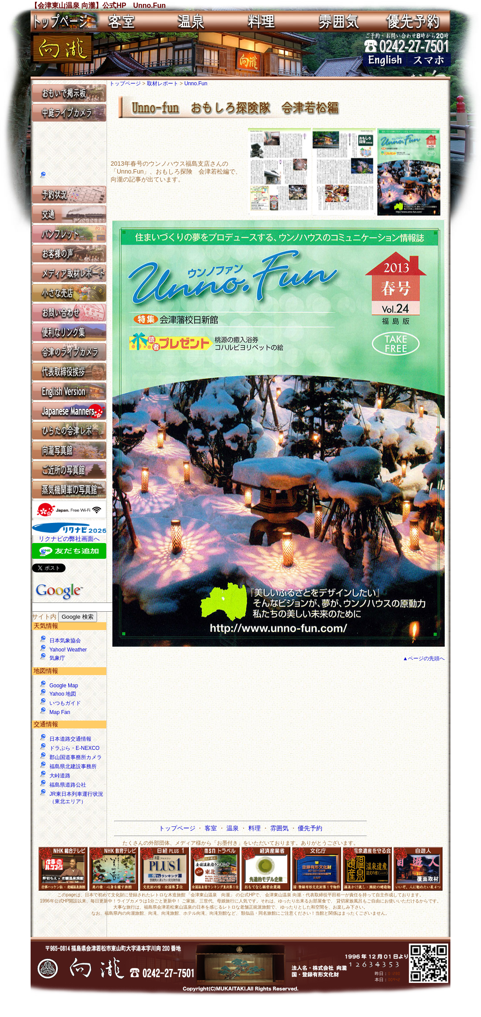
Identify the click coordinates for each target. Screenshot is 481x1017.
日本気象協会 (65, 640)
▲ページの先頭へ (424, 658)
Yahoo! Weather (68, 650)
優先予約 (310, 828)
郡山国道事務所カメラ (75, 757)
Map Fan (59, 712)
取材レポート (163, 83)
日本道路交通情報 (70, 739)
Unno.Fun (195, 83)
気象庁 (57, 658)
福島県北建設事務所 (73, 766)
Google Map (63, 686)
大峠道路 (59, 776)
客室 (212, 828)
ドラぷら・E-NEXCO (74, 748)
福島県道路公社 (67, 785)
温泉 (233, 828)
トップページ (125, 83)
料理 (255, 828)
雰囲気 (280, 828)
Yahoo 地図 (62, 694)
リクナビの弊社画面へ (69, 538)
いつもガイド (65, 703)
